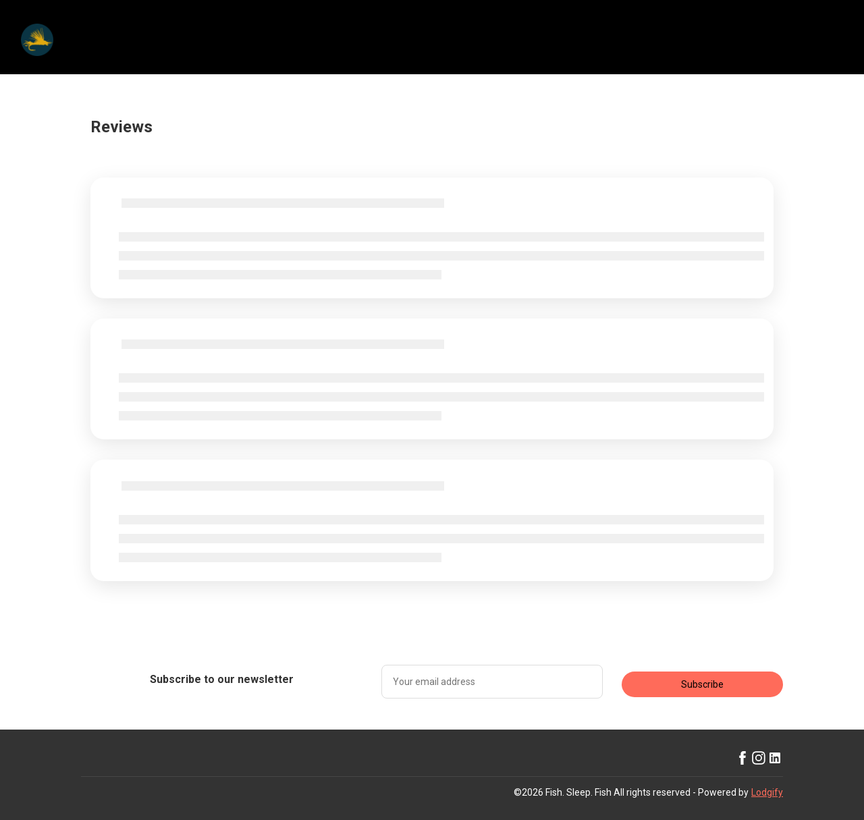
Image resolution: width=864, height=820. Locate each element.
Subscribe (702, 684)
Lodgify (767, 792)
